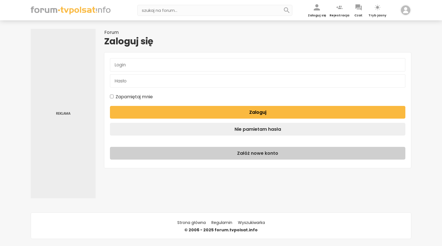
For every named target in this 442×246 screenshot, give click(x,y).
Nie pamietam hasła (258, 129)
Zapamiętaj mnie (131, 96)
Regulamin (221, 222)
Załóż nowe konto (257, 153)
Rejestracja (339, 15)
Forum (111, 32)
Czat (358, 15)
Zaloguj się (317, 15)
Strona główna (191, 222)
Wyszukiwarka (251, 222)
